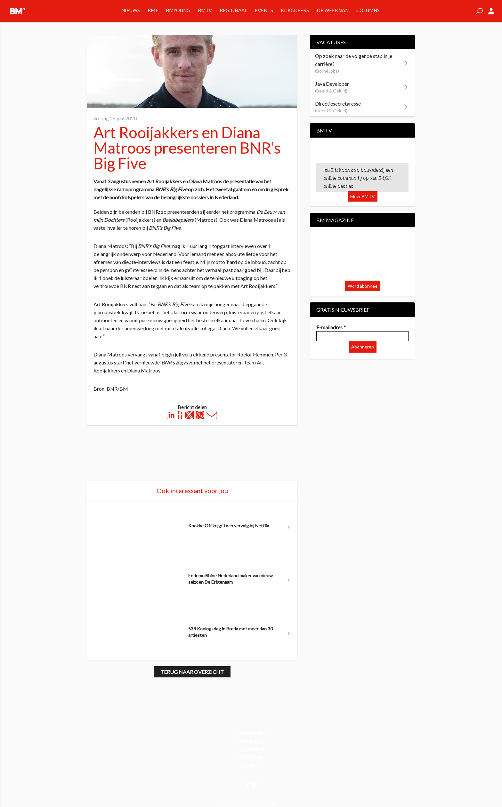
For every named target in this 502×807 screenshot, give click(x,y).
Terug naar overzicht (192, 672)
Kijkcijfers (295, 10)
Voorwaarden (251, 733)
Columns (368, 10)
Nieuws (130, 10)
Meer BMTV (362, 196)
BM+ (153, 10)
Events (264, 10)
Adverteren (251, 757)
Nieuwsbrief (251, 749)
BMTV (205, 10)
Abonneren (362, 346)
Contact (251, 765)
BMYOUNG (178, 10)
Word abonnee (362, 286)
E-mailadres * (331, 327)
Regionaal (233, 10)
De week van (333, 10)
